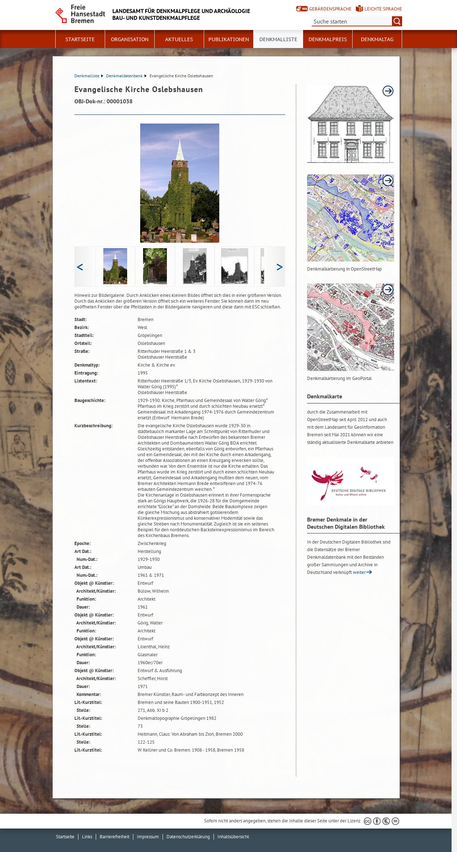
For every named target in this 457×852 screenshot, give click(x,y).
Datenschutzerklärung (188, 837)
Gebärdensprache (330, 9)
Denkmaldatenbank (126, 75)
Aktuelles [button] (179, 39)
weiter (359, 572)
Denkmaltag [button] (377, 39)
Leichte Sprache (383, 9)
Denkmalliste (278, 39)
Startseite (80, 39)
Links (87, 837)
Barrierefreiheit (114, 837)
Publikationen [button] (228, 39)
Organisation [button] (129, 39)
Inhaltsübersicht (233, 837)
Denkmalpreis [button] (328, 39)
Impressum (148, 837)
